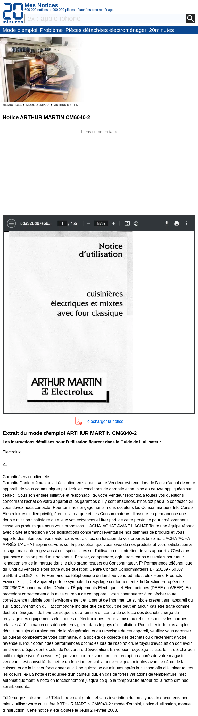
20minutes (161, 30)
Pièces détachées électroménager (105, 30)
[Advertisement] (99, 171)
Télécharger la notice (104, 421)
